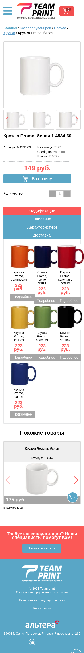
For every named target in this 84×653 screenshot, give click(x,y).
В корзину (37, 179)
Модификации (42, 211)
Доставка (42, 235)
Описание (42, 219)
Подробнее (22, 297)
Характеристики (42, 227)
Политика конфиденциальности (42, 600)
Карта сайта (42, 608)
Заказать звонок (41, 548)
